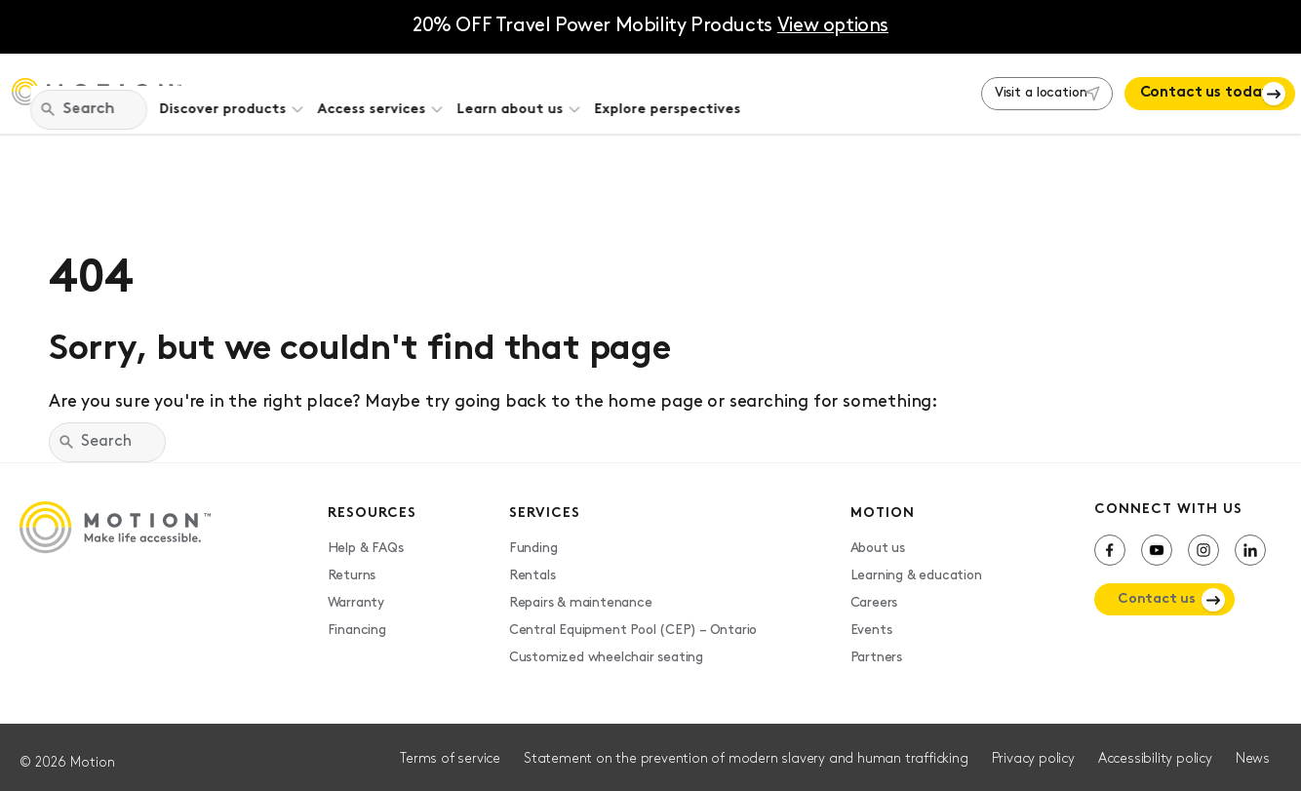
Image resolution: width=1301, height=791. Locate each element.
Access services (534, 88)
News (1253, 748)
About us (877, 538)
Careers (874, 592)
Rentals (532, 565)
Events (871, 620)
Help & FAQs (366, 538)
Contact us (1157, 588)
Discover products (385, 88)
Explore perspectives (830, 88)
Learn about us (672, 88)
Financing (357, 620)
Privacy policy (1033, 748)
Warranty (356, 592)
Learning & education (916, 565)
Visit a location (999, 88)
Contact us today (1188, 88)
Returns (352, 565)
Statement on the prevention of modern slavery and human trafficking (746, 748)
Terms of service (450, 748)
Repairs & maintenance (580, 592)
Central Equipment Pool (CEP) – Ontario (633, 620)
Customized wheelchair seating (606, 647)
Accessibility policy (1155, 748)
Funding (533, 538)
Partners (876, 647)
